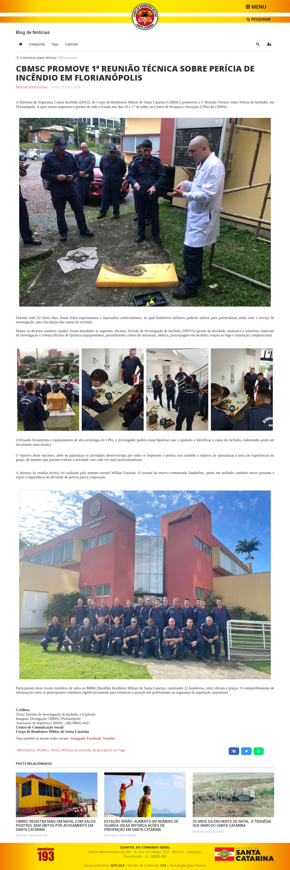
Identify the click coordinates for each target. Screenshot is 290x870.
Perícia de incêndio (77, 750)
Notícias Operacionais (32, 835)
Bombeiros (27, 750)
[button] (257, 44)
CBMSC (44, 750)
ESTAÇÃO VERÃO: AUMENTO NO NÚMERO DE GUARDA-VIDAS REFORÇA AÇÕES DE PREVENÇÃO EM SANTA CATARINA (141, 825)
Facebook (94, 738)
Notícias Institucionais (32, 87)
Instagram (77, 738)
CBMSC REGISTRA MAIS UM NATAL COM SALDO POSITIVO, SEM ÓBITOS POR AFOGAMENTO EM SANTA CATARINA (56, 825)
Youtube (108, 738)
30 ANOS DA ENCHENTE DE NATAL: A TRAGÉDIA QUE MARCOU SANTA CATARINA (232, 823)
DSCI (56, 750)
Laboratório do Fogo (110, 750)
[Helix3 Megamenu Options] (257, 6)
